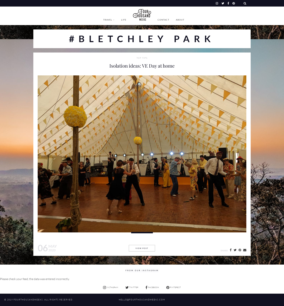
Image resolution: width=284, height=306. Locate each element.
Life (123, 20)
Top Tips (142, 58)
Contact (163, 20)
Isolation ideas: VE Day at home (142, 66)
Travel (107, 20)
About (180, 20)
